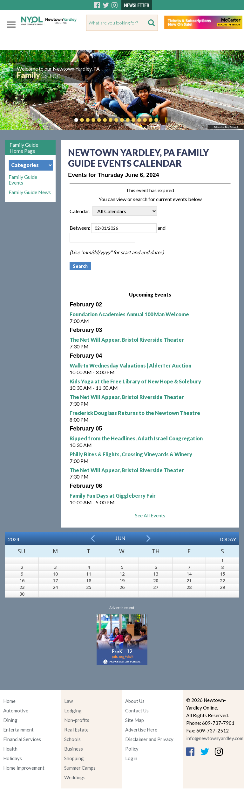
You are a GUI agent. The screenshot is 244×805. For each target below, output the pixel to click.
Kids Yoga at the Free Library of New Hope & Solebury (135, 381)
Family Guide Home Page (24, 148)
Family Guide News (30, 192)
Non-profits (76, 720)
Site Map (134, 720)
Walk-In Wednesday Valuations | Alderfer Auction (130, 365)
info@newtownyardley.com (214, 738)
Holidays (12, 758)
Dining (10, 720)
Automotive (15, 710)
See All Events (150, 515)
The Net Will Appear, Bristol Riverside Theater (127, 340)
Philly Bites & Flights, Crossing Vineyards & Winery (131, 454)
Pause (166, 120)
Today (227, 539)
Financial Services (22, 739)
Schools (72, 739)
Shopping (74, 758)
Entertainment (18, 729)
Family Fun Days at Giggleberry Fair (113, 496)
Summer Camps (80, 768)
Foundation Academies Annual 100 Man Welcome (129, 314)
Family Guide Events (23, 180)
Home (9, 701)
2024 (13, 539)
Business (73, 749)
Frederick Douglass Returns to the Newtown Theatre (135, 413)
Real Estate (76, 729)
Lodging (73, 710)
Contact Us (137, 710)
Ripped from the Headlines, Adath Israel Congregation (136, 438)
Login (131, 758)
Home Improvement (23, 768)
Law (68, 701)
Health (10, 749)
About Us (135, 701)
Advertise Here (141, 729)
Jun (120, 538)
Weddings (74, 777)
